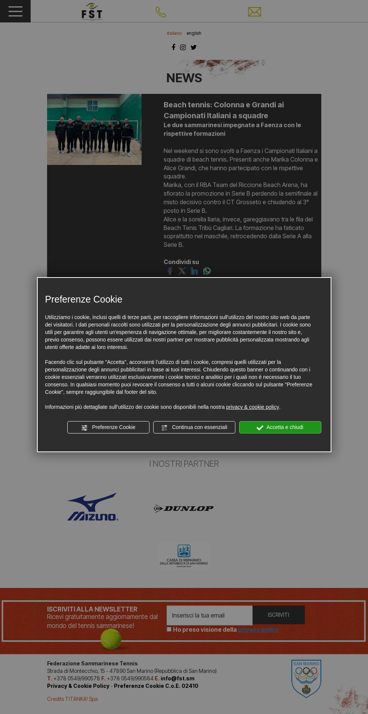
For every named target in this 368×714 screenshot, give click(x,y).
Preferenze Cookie (108, 427)
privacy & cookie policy (252, 407)
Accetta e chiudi (280, 427)
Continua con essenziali (194, 427)
